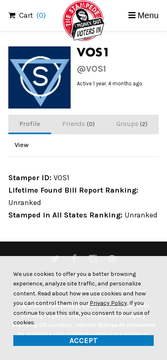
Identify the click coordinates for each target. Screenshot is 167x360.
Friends (78, 124)
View (22, 145)
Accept (83, 340)
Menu (148, 15)
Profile (30, 124)
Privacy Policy (108, 303)
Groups (131, 124)
